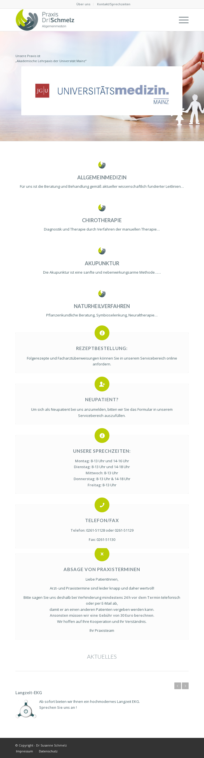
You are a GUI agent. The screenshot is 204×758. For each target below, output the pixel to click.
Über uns (83, 4)
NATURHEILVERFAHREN (102, 306)
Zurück (177, 685)
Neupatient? (102, 399)
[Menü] (181, 20)
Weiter (185, 685)
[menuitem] (83, 4)
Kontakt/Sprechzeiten (113, 4)
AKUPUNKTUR (102, 263)
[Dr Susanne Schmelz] (84, 20)
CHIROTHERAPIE (102, 220)
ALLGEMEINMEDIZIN (101, 177)
